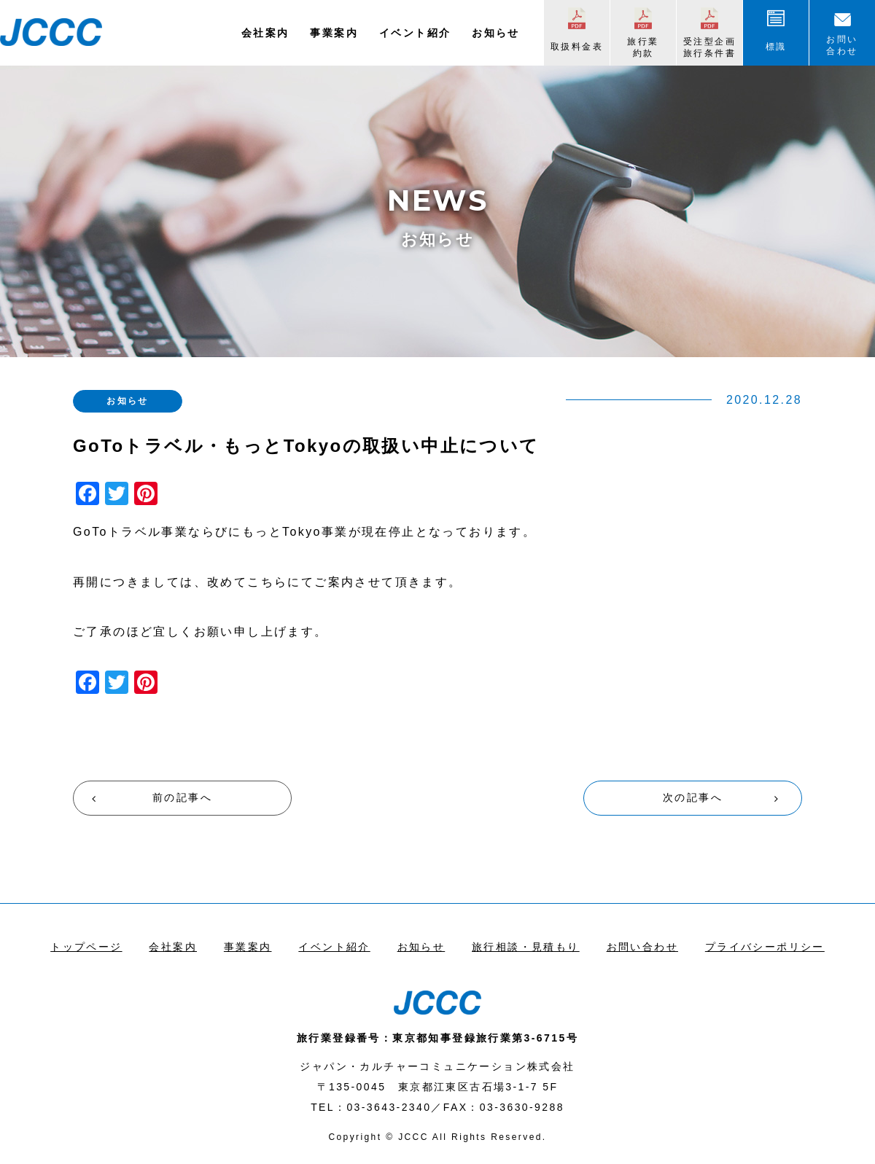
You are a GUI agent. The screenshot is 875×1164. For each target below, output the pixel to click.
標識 (776, 47)
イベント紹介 (415, 33)
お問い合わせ (842, 45)
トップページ (86, 947)
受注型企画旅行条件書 (709, 47)
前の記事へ (182, 797)
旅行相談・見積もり (526, 947)
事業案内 (334, 33)
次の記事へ (693, 797)
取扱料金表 (577, 47)
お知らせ (496, 33)
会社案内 (265, 33)
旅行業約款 (642, 47)
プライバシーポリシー (765, 947)
